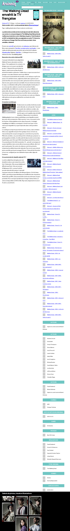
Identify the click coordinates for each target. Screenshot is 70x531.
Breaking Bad (6, 52)
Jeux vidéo (45, 2)
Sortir (55, 2)
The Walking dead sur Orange (54, 119)
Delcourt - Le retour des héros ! (55, 197)
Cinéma (23, 2)
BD (36, 2)
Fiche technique (33, 25)
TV (33, 2)
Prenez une (5, 46)
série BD (11, 46)
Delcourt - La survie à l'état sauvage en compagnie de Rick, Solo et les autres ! (53, 136)
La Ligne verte (25, 48)
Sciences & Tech (25, 4)
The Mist (17, 48)
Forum (32, 4)
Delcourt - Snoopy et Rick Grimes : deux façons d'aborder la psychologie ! (52, 208)
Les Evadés (32, 48)
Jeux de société (61, 2)
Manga (39, 2)
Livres (50, 2)
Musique (29, 2)
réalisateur (26, 46)
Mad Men (18, 52)
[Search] (31, 7)
